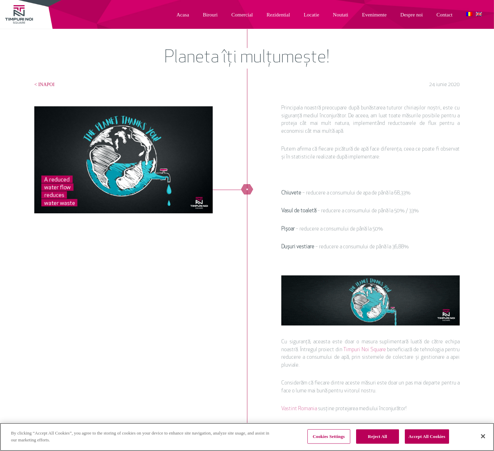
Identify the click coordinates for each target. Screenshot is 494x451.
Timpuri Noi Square (364, 350)
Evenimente (374, 14)
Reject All (377, 436)
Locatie (311, 14)
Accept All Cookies (427, 436)
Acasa (183, 14)
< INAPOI (44, 84)
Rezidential (278, 14)
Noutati (340, 14)
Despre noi (411, 14)
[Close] (483, 436)
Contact (444, 14)
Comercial (242, 14)
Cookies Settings (329, 436)
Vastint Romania (299, 409)
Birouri (210, 14)
